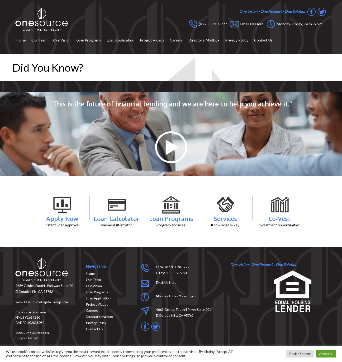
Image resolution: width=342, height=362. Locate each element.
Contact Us (263, 40)
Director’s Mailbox (203, 40)
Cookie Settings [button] (300, 354)
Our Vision (62, 40)
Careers (176, 40)
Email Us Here (251, 24)
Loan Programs (88, 40)
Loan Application (120, 40)
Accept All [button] (326, 354)
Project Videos (152, 40)
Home (20, 40)
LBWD (35, 338)
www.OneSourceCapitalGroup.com (41, 302)
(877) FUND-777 (213, 24)
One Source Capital (37, 333)
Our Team (39, 40)
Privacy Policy (236, 40)
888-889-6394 (176, 273)
